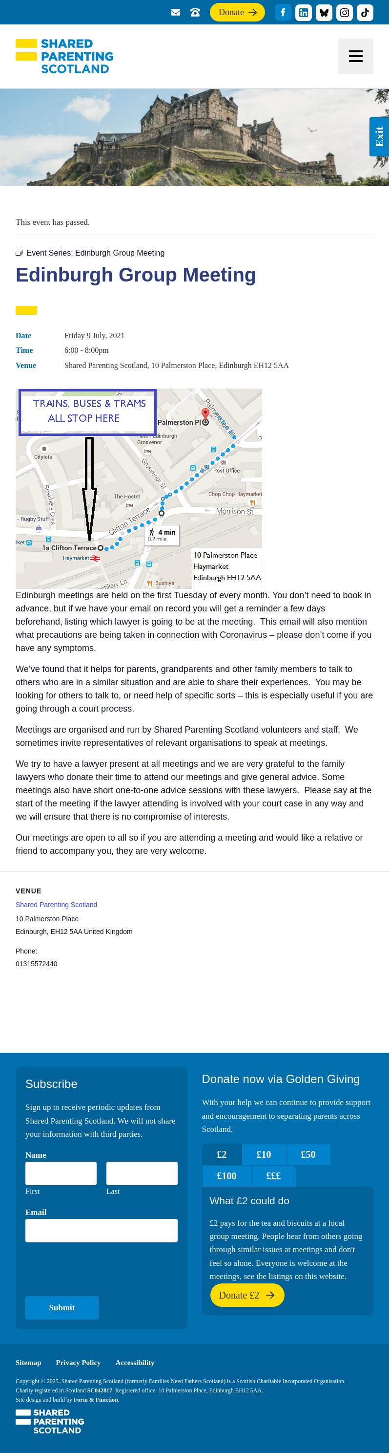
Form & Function (96, 1399)
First (32, 1191)
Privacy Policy (78, 1362)
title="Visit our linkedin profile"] (303, 12)
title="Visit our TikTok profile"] (365, 12)
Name (35, 1155)
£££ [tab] (273, 1176)
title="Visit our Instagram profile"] (344, 12)
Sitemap (28, 1362)
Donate (238, 14)
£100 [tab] (227, 1176)
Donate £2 (247, 1298)
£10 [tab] (264, 1154)
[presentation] (99, 1269)
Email (35, 1212)
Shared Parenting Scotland (64, 56)
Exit (379, 137)
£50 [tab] (308, 1154)
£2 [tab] (222, 1154)
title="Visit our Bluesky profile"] (324, 12)
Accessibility (135, 1362)
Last (113, 1191)
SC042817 (99, 1390)
